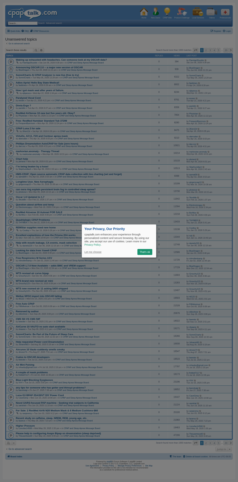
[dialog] (119, 241)
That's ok (145, 251)
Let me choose (93, 251)
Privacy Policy (92, 244)
